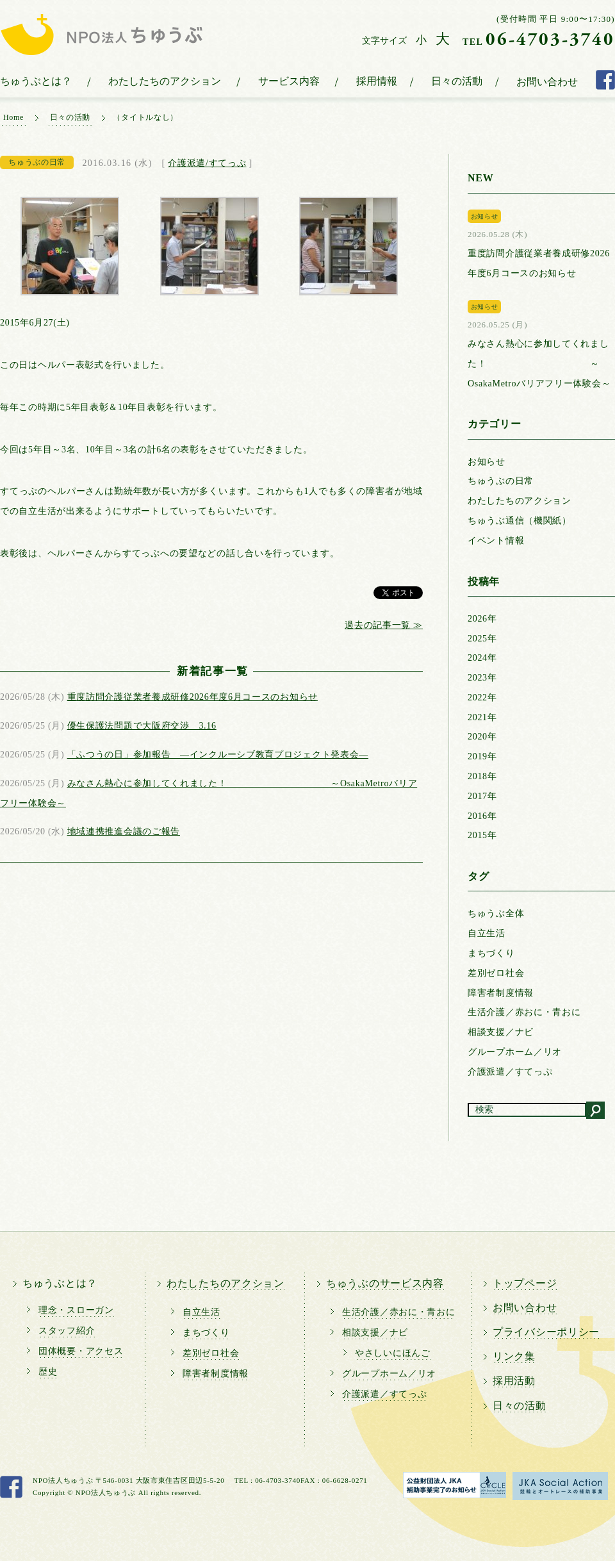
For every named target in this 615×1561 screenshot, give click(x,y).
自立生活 (486, 933)
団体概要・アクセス (80, 1351)
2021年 (482, 717)
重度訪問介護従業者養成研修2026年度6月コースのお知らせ (192, 697)
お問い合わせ (547, 81)
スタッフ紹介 (66, 1330)
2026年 (482, 619)
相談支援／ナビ (501, 1032)
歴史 (47, 1371)
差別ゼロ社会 (496, 973)
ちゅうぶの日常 (501, 481)
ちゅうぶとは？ (36, 81)
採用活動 (514, 1380)
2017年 (482, 796)
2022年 (482, 697)
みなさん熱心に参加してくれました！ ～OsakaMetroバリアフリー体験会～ (539, 363)
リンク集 (514, 1356)
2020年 (482, 736)
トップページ (525, 1283)
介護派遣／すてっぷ (510, 1072)
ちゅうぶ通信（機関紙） (519, 520)
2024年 (482, 658)
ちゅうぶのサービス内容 (385, 1283)
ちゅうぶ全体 (496, 913)
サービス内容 (289, 81)
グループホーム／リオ (515, 1052)
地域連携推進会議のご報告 (123, 831)
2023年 (482, 677)
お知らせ (486, 462)
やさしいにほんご (392, 1353)
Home (13, 117)
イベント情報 (496, 540)
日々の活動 (456, 81)
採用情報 (376, 81)
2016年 (482, 816)
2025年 (482, 638)
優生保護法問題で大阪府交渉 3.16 (142, 726)
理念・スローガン (76, 1310)
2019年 (482, 756)
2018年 (482, 776)
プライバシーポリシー (546, 1331)
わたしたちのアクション (164, 81)
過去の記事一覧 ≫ (384, 625)
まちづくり (491, 953)
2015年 (482, 835)
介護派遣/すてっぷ (207, 163)
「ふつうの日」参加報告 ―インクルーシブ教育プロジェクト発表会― (217, 754)
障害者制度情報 (501, 993)
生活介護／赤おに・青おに (524, 1012)
